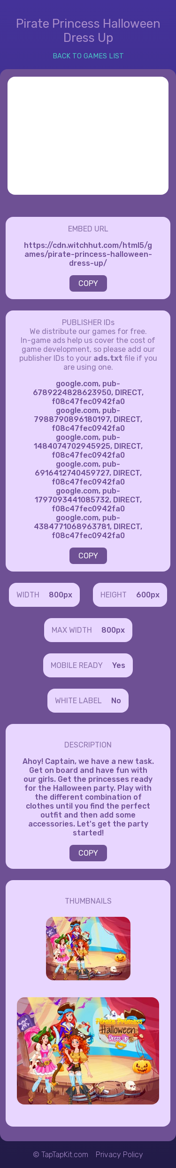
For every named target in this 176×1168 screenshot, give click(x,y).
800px (60, 594)
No (116, 700)
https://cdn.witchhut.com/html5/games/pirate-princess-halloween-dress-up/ (88, 254)
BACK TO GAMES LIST (88, 56)
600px (148, 594)
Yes (118, 665)
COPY (88, 283)
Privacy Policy (119, 1154)
